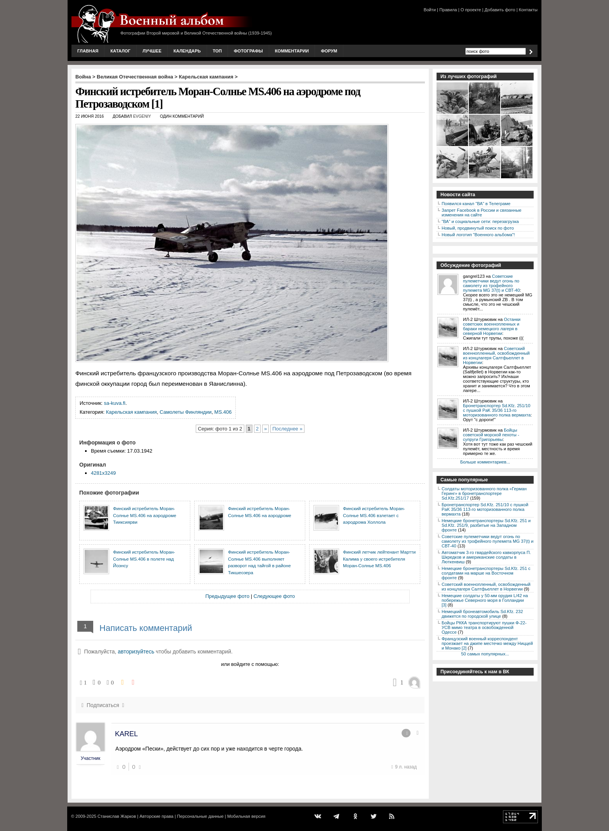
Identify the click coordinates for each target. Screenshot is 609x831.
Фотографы (248, 51)
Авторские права (156, 816)
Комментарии (292, 51)
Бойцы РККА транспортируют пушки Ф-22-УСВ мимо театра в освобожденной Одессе (484, 627)
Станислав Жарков (116, 816)
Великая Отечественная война (135, 77)
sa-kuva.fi (114, 403)
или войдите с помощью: (250, 664)
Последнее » (287, 429)
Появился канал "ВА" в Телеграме (476, 203)
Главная (87, 51)
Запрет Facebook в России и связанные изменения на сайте (481, 212)
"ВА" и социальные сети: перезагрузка (480, 221)
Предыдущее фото (227, 596)
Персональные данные (200, 816)
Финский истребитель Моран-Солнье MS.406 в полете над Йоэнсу (144, 558)
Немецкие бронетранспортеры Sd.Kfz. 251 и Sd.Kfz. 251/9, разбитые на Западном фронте (486, 525)
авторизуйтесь (136, 651)
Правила (448, 9)
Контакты (528, 9)
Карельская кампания (206, 77)
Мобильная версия (246, 816)
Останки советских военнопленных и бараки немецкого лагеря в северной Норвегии (491, 326)
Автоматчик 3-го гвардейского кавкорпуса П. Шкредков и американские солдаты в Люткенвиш (486, 557)
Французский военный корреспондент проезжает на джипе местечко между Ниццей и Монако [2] (487, 643)
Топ (217, 51)
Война (83, 77)
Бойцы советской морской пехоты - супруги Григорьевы (491, 435)
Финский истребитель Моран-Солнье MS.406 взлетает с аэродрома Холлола (374, 515)
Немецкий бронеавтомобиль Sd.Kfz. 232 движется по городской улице (482, 613)
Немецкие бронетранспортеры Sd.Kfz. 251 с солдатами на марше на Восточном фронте (486, 573)
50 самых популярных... (485, 654)
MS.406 (223, 412)
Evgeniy (142, 116)
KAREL (126, 734)
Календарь (187, 51)
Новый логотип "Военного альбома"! (478, 234)
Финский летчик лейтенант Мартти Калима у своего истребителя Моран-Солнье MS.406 (379, 558)
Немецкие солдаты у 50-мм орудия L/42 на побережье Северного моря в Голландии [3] (485, 600)
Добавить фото (500, 9)
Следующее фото (274, 596)
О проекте (471, 9)
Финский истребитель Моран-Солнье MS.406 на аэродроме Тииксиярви (144, 515)
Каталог (120, 51)
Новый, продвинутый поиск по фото (478, 228)
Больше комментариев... (485, 462)
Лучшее (152, 51)
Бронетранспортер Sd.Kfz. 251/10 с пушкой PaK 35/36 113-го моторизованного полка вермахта (497, 410)
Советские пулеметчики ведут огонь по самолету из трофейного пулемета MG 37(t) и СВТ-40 (491, 283)
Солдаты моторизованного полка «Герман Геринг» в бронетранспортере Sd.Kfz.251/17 (484, 493)
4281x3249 (103, 473)
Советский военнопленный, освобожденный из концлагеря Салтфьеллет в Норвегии (496, 355)
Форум (329, 51)
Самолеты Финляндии (186, 412)
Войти (430, 9)
